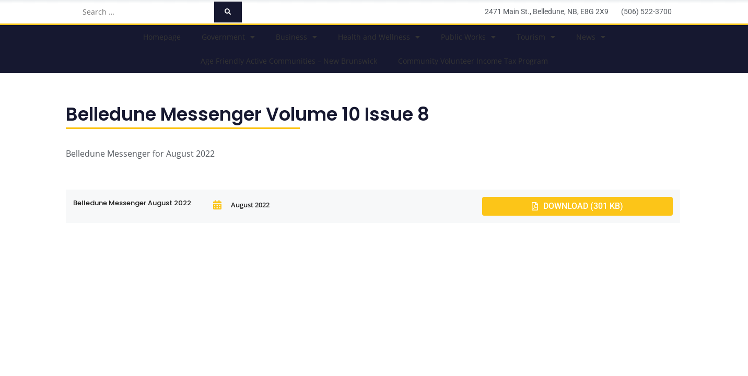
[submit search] (228, 12)
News (590, 37)
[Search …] (145, 12)
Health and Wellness (379, 37)
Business (296, 37)
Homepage (162, 37)
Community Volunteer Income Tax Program (473, 61)
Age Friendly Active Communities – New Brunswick (289, 61)
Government (228, 37)
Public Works (468, 37)
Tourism (536, 37)
